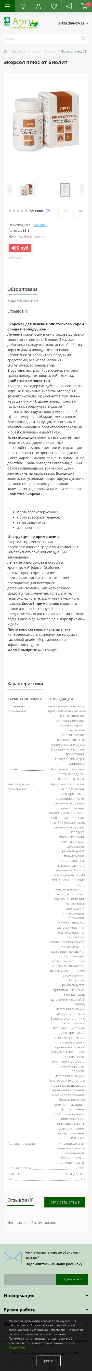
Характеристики (22, 300)
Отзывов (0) (18, 311)
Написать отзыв (64, 1202)
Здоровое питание (25, 51)
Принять (48, 1360)
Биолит (40, 225)
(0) (48, 210)
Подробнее (17, 1347)
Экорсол (50, 51)
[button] (38, 6)
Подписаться (72, 1279)
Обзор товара (22, 289)
